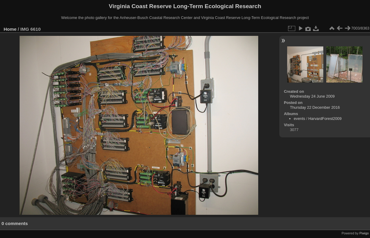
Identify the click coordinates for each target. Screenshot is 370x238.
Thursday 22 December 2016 (315, 107)
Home (10, 29)
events (299, 118)
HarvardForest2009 (324, 118)
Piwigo (364, 233)
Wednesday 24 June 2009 (312, 96)
